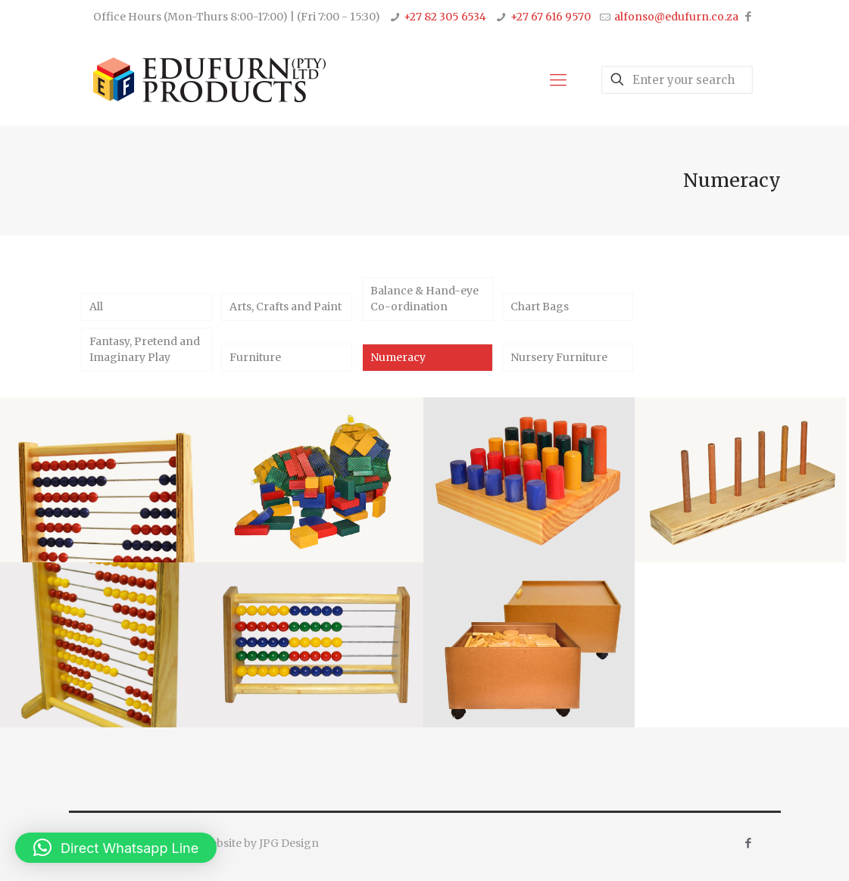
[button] (116, 848)
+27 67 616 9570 (550, 16)
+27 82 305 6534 (445, 16)
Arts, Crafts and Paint (285, 306)
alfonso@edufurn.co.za (676, 16)
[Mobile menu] (558, 79)
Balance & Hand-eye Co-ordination (424, 298)
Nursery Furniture (558, 357)
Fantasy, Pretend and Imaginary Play (144, 349)
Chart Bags (539, 306)
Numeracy (398, 357)
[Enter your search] (677, 80)
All (96, 306)
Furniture (255, 357)
